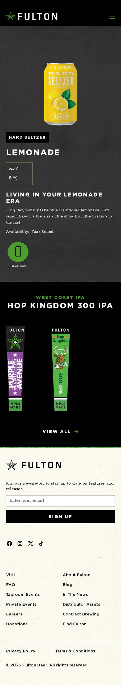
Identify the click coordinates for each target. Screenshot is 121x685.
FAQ (10, 585)
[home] (29, 16)
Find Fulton (75, 624)
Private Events (21, 604)
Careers (14, 614)
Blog (68, 585)
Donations (16, 624)
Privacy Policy (21, 651)
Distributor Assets (81, 604)
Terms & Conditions (75, 651)
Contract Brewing (81, 614)
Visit (10, 575)
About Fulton (77, 575)
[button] (112, 17)
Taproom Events (23, 594)
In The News (75, 594)
